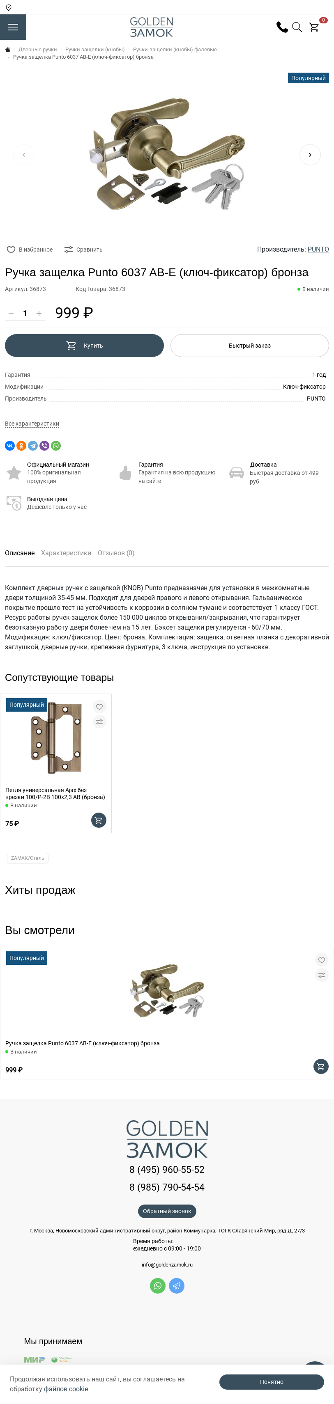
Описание (20, 553)
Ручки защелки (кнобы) (95, 49)
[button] (310, 154)
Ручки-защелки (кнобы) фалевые (175, 49)
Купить (84, 345)
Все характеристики (32, 424)
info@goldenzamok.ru (167, 1265)
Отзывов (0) (116, 553)
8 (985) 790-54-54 (167, 1187)
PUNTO (318, 249)
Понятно (271, 1382)
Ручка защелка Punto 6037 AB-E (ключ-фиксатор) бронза (82, 1043)
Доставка (263, 464)
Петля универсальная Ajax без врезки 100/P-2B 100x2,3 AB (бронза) (55, 793)
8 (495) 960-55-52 (167, 1169)
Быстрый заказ (250, 345)
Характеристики (66, 553)
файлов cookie (66, 1389)
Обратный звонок (167, 1211)
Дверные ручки (37, 49)
